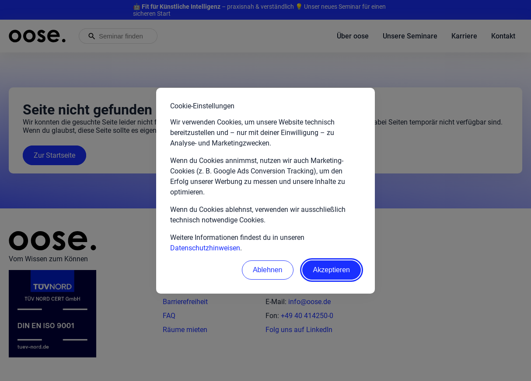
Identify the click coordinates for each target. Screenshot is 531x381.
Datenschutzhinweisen (205, 248)
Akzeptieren (331, 270)
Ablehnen (268, 270)
